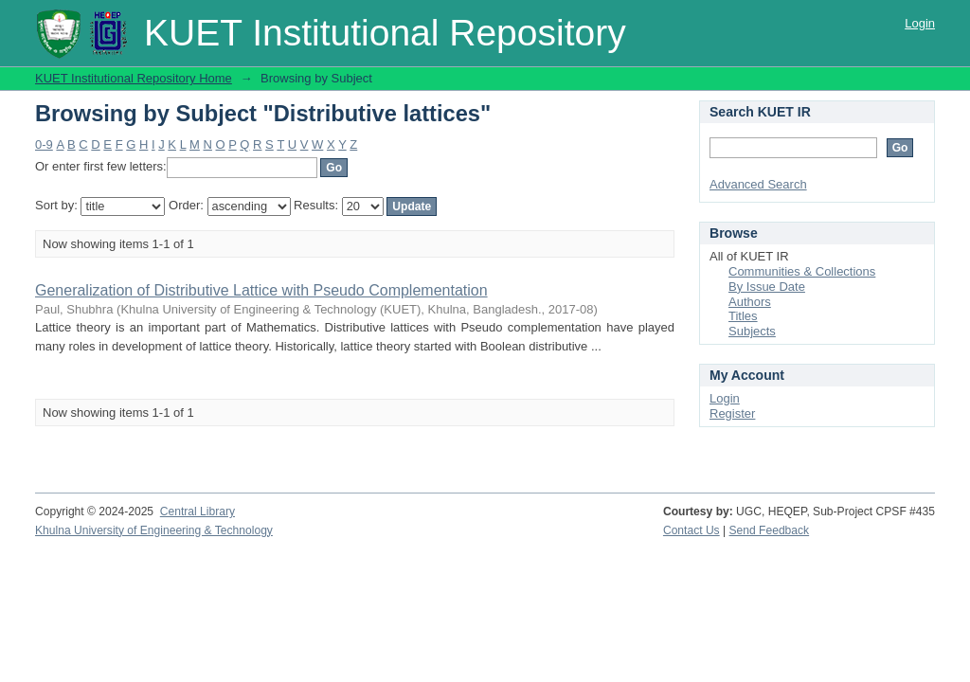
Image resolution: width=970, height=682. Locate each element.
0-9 (44, 144)
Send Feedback (769, 530)
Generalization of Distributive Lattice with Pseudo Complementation (261, 290)
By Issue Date (766, 286)
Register (732, 413)
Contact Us (691, 530)
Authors (749, 302)
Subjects (752, 331)
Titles (743, 316)
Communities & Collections (801, 271)
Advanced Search (758, 184)
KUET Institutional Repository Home (133, 78)
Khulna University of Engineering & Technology (154, 530)
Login (920, 23)
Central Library (197, 511)
